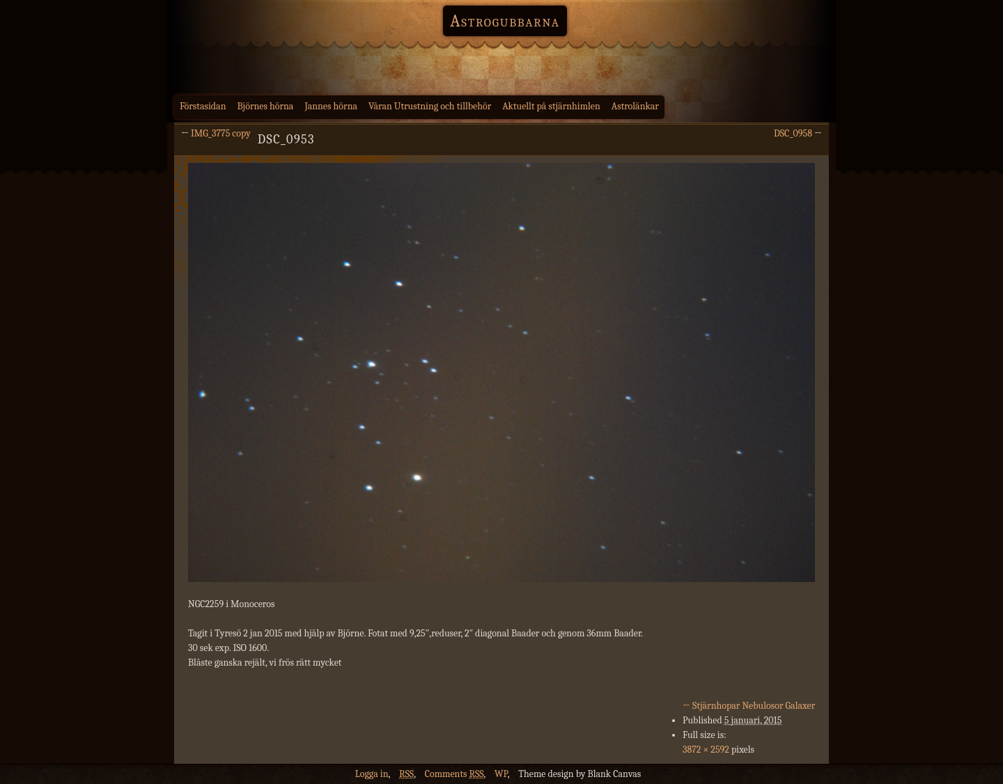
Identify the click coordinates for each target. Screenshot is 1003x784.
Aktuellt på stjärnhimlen (551, 106)
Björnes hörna (266, 106)
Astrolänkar (635, 106)
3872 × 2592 (706, 749)
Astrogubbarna (505, 21)
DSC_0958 (793, 133)
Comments (454, 774)
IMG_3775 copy (221, 133)
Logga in (372, 774)
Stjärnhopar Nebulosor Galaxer (749, 706)
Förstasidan (203, 106)
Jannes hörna (330, 106)
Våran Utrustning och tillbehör (429, 106)
